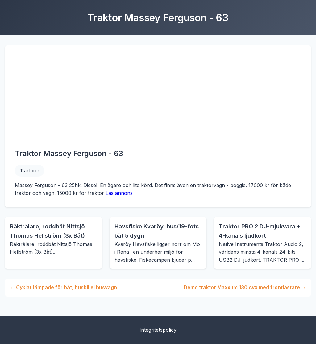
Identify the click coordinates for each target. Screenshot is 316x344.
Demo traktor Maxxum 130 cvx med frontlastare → (245, 287)
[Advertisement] (158, 101)
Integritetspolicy (158, 330)
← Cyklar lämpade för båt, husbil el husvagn (63, 287)
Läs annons (119, 193)
